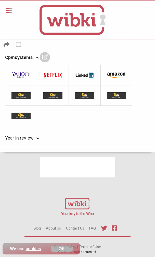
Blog (37, 228)
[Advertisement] (77, 167)
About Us (53, 228)
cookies (33, 249)
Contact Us (75, 228)
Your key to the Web (77, 213)
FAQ (92, 228)
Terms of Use (89, 247)
